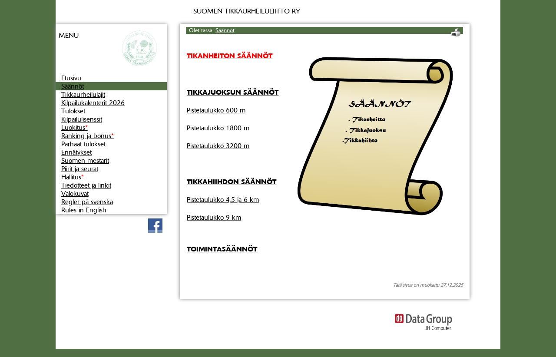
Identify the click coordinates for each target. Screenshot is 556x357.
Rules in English (83, 210)
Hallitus (72, 177)
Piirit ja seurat (79, 169)
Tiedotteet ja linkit (86, 185)
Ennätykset (76, 152)
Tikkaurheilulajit (83, 94)
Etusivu (71, 78)
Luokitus (74, 127)
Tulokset (73, 111)
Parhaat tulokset (83, 144)
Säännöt (72, 86)
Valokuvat (75, 193)
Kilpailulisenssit (81, 119)
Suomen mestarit (85, 160)
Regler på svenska (87, 202)
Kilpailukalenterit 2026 (93, 103)
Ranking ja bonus (87, 136)
